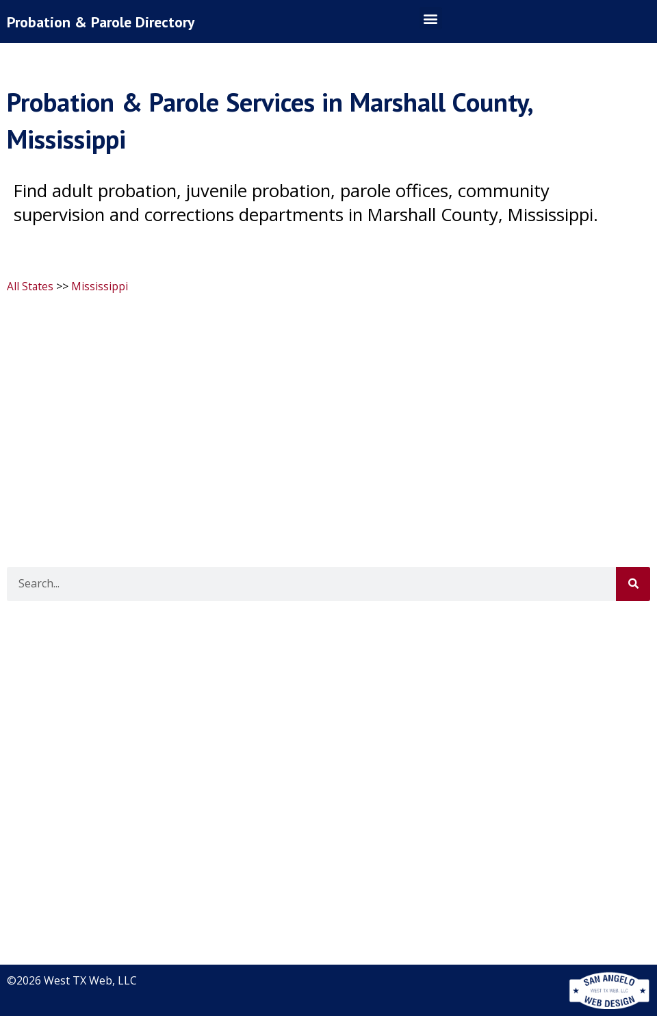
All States (30, 299)
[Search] (633, 597)
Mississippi (100, 299)
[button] (431, 25)
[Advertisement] (327, 417)
